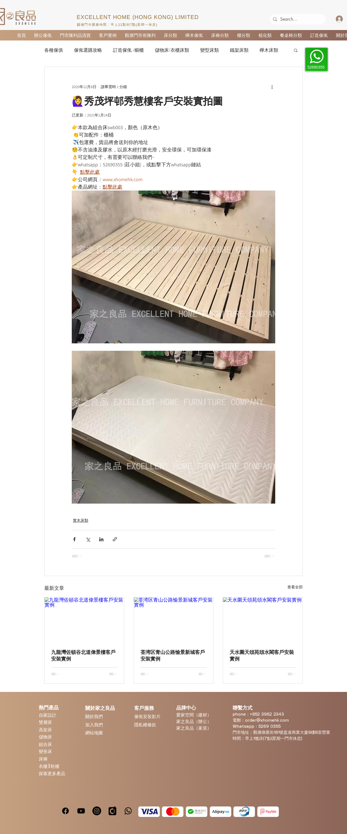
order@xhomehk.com (267, 720)
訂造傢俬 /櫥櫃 (128, 50)
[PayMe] (268, 811)
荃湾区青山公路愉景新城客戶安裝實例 (173, 655)
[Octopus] (244, 811)
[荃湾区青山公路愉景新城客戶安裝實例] (173, 619)
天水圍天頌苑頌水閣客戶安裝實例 (262, 655)
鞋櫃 (55, 766)
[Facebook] (65, 810)
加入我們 (94, 724)
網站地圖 (94, 732)
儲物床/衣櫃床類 (172, 50)
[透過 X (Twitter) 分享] (87, 539)
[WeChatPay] (196, 811)
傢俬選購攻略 (88, 50)
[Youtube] (81, 810)
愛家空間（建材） (193, 714)
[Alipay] (220, 811)
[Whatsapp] (128, 810)
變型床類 (209, 50)
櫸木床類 (269, 50)
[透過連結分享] (114, 539)
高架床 (45, 729)
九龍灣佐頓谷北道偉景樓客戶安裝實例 (83, 655)
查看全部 (295, 587)
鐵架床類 (239, 50)
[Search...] (297, 19)
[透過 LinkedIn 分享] (101, 539)
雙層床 (45, 722)
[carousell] (112, 810)
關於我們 (94, 716)
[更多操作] (272, 86)
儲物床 (45, 737)
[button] (295, 50)
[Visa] (149, 811)
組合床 (45, 744)
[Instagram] (96, 810)
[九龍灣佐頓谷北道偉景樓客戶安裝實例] (84, 619)
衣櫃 (44, 766)
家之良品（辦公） (193, 721)
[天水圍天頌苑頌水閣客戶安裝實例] (262, 619)
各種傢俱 (53, 50)
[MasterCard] (172, 811)
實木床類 (80, 520)
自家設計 (47, 715)
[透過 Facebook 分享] (74, 539)
